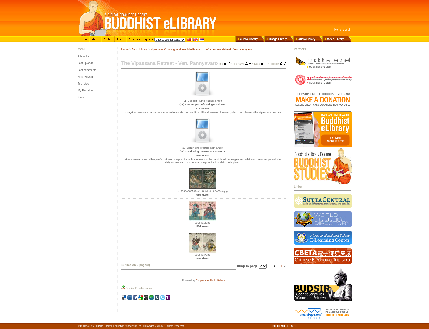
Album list (83, 56)
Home (338, 29)
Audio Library (140, 49)
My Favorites (85, 90)
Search (82, 97)
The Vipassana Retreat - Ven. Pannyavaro (228, 49)
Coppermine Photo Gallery (210, 280)
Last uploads (85, 63)
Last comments (87, 69)
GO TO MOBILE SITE (284, 326)
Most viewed (85, 76)
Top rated (83, 83)
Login (348, 29)
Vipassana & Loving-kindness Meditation (175, 49)
